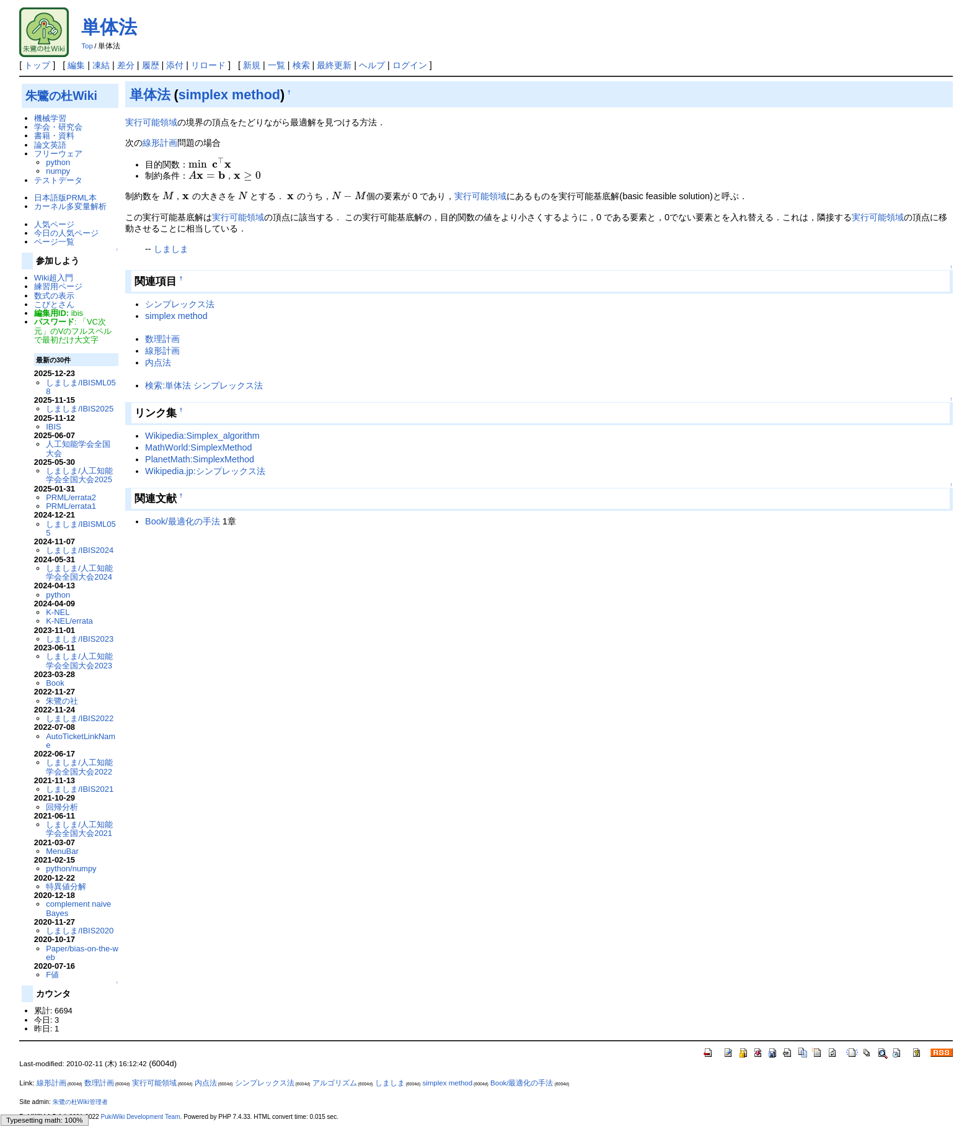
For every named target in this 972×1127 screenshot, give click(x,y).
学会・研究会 (58, 127)
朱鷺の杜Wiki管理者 (80, 1101)
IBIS (53, 426)
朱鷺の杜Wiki (61, 95)
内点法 (158, 362)
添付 (174, 65)
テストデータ (58, 180)
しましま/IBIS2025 (79, 408)
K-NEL (57, 612)
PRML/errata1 (71, 506)
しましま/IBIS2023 (79, 639)
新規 (251, 65)
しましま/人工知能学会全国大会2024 (79, 572)
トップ (37, 65)
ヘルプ (372, 65)
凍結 (101, 65)
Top (87, 46)
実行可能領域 (151, 122)
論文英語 (50, 145)
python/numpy (71, 868)
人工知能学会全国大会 (78, 448)
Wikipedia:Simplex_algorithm (202, 436)
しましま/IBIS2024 (79, 550)
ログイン (409, 65)
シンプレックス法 (179, 304)
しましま (171, 249)
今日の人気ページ (66, 233)
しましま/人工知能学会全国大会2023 (79, 661)
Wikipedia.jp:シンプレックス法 (205, 471)
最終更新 (334, 65)
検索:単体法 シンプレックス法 (204, 385)
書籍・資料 (54, 135)
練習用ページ (58, 286)
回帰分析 (62, 807)
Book (55, 683)
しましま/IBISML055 (80, 528)
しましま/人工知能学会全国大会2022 (79, 767)
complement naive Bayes (78, 908)
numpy (58, 171)
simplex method (229, 94)
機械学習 (50, 118)
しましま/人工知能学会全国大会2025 (79, 475)
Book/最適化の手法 (182, 521)
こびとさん (54, 304)
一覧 (276, 65)
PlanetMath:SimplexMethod (199, 459)
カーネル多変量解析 (70, 206)
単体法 (109, 27)
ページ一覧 (54, 241)
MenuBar (62, 851)
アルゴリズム (334, 1083)
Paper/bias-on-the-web (82, 953)
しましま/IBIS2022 (79, 718)
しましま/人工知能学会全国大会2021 (79, 829)
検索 (301, 65)
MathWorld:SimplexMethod (198, 447)
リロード (208, 65)
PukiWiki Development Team (140, 1116)
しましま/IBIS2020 (79, 930)
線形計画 (160, 143)
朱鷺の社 (62, 701)
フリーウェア (58, 153)
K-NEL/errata (69, 621)
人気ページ (54, 224)
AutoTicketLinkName (80, 741)
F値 (52, 974)
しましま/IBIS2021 (79, 789)
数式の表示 (54, 295)
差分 (126, 65)
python (58, 162)
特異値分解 (66, 886)
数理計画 (162, 339)
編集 (76, 65)
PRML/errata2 (71, 497)
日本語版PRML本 (65, 197)
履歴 (150, 65)
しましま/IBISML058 (80, 387)
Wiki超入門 (53, 277)
